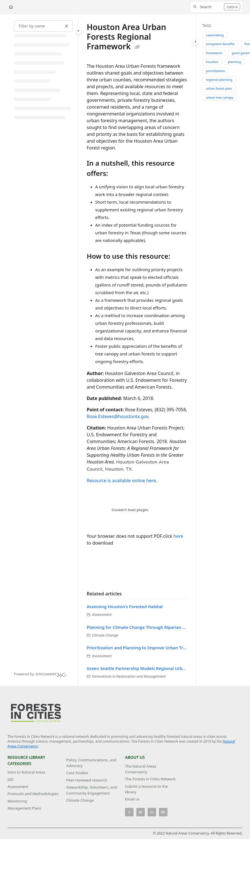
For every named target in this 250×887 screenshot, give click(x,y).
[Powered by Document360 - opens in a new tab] (40, 674)
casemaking (215, 35)
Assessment (18, 786)
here (178, 536)
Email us (132, 799)
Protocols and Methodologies (33, 793)
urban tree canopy (219, 97)
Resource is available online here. (122, 480)
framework (214, 53)
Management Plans (24, 808)
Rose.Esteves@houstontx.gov (118, 416)
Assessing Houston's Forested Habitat (125, 606)
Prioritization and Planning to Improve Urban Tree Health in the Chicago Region (137, 647)
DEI (11, 779)
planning (234, 62)
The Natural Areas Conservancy (140, 769)
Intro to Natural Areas (27, 772)
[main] (137, 350)
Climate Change (80, 800)
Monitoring (17, 801)
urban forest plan (219, 88)
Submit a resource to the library (146, 789)
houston (212, 62)
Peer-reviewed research (86, 780)
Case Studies (77, 772)
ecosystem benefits (220, 44)
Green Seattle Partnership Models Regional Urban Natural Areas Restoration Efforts (137, 668)
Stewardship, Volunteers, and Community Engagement (91, 790)
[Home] (11, 7)
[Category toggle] (78, 31)
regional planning (219, 79)
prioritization (215, 71)
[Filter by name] (43, 26)
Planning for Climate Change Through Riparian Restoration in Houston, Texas (137, 627)
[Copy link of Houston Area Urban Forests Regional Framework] (137, 47)
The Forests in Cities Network (150, 778)
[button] (216, 6)
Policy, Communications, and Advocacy (91, 762)
